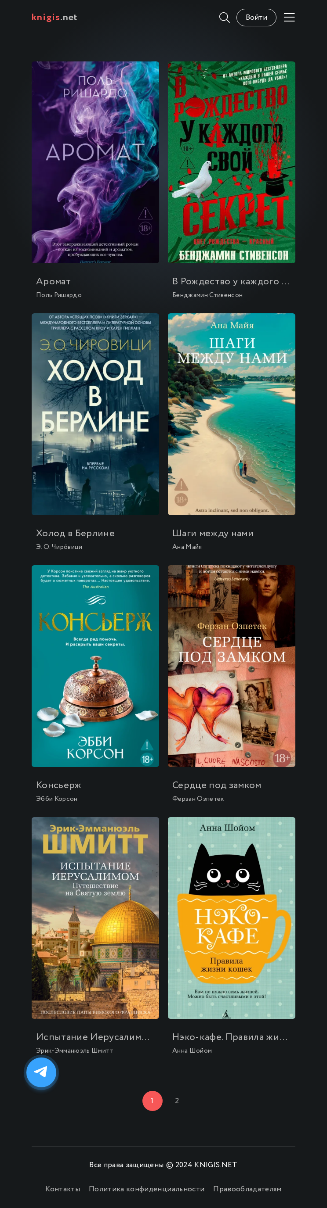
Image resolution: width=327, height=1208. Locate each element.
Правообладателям (247, 1189)
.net (55, 18)
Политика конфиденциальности (146, 1189)
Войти (256, 17)
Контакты (62, 1189)
